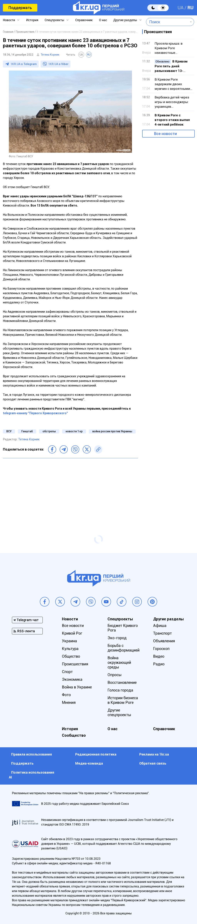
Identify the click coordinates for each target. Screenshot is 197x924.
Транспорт (162, 633)
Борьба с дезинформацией (123, 647)
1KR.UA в (24, 64)
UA (181, 7)
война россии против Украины (112, 431)
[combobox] (167, 22)
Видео (158, 656)
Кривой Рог (72, 633)
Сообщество (74, 735)
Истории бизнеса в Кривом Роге (123, 700)
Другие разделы (125, 20)
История (32, 20)
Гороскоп (161, 648)
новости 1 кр (74, 431)
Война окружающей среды (119, 662)
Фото (66, 694)
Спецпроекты (54, 20)
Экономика (72, 679)
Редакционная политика (95, 754)
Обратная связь (152, 763)
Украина (69, 641)
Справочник (84, 20)
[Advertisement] (70, 489)
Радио (158, 664)
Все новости (165, 133)
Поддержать (20, 7)
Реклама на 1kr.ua (154, 754)
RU (190, 7)
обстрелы (49, 431)
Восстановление (122, 682)
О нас (103, 20)
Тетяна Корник (50, 54)
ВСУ (9, 431)
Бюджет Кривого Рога (123, 627)
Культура (70, 648)
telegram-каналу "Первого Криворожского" (35, 413)
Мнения (69, 702)
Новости (9, 20)
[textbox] (167, 22)
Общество (71, 656)
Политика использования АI (31, 774)
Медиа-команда (89, 763)
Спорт (67, 671)
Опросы (115, 674)
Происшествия (75, 664)
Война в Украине (77, 687)
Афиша (159, 625)
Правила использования (31, 754)
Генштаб (27, 431)
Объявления (164, 641)
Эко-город (117, 638)
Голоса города (120, 690)
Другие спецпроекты (119, 712)
